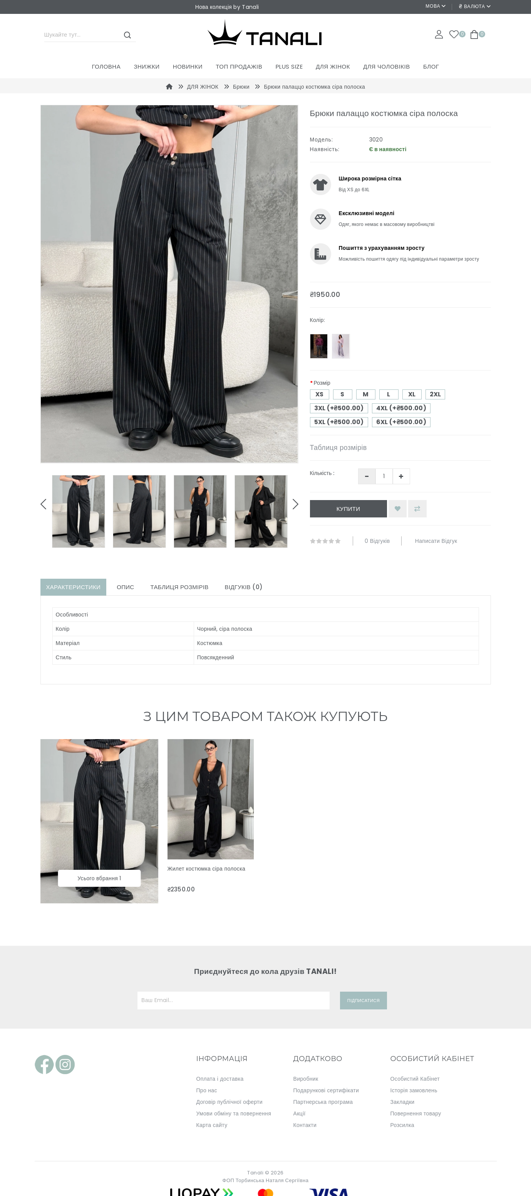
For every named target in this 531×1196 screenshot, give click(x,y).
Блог (431, 66)
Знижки (146, 66)
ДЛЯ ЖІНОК (333, 66)
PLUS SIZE (289, 66)
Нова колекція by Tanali (227, 7)
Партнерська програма (323, 1102)
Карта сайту (212, 1125)
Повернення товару (415, 1113)
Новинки (188, 66)
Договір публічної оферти (229, 1102)
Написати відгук (436, 541)
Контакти (305, 1125)
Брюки (241, 87)
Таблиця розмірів (338, 447)
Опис (125, 587)
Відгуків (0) (244, 587)
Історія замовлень (413, 1090)
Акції (299, 1113)
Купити (348, 509)
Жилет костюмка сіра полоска (207, 869)
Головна (106, 66)
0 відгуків (377, 541)
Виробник (305, 1079)
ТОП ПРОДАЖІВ (239, 66)
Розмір (322, 383)
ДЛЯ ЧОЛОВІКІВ (386, 66)
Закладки (402, 1102)
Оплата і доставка (220, 1079)
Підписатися (363, 1000)
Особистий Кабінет (415, 1079)
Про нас (206, 1090)
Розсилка (402, 1125)
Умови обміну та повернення (233, 1113)
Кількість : (322, 473)
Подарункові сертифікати (326, 1090)
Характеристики (73, 587)
